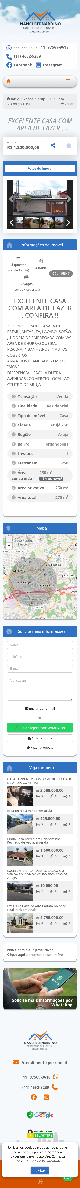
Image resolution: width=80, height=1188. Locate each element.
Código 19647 (21, 104)
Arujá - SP (45, 99)
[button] (12, 198)
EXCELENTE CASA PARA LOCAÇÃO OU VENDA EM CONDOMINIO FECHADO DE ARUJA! (37, 874)
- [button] (8, 546)
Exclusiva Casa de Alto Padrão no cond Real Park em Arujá (36, 908)
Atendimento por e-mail (40, 1062)
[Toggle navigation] (68, 82)
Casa (60, 99)
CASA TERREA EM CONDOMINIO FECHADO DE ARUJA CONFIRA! (40, 781)
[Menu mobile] (8, 81)
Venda (28, 99)
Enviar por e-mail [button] (40, 708)
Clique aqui (16, 954)
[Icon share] (19, 65)
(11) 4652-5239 (27, 56)
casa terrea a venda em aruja (29, 810)
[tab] (21, 169)
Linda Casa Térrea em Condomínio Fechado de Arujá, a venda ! (33, 841)
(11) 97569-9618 (53, 47)
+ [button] (9, 539)
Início (12, 99)
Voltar (67, 104)
